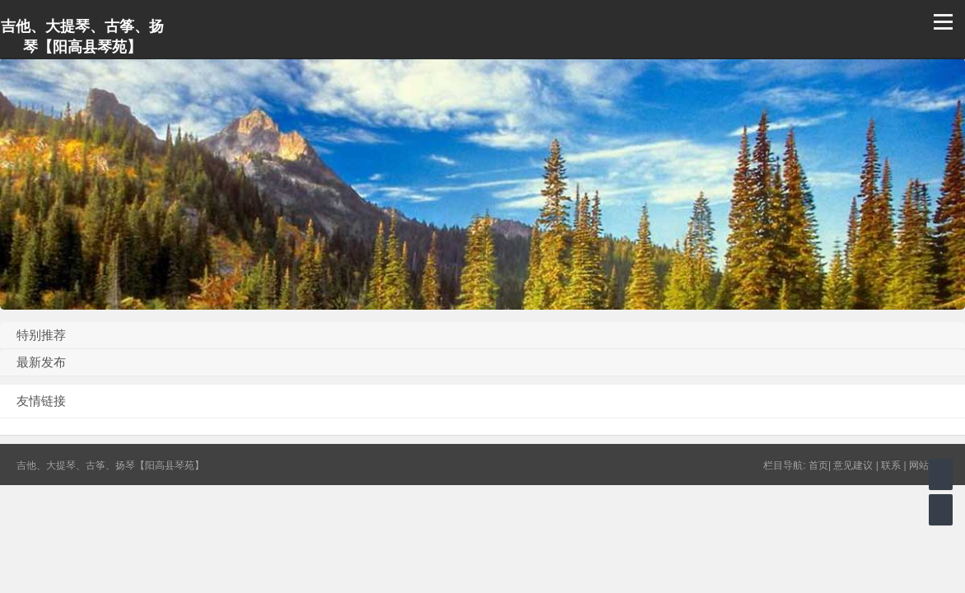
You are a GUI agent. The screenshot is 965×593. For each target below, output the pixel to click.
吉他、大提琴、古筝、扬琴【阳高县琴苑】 (82, 36)
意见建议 (853, 465)
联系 (891, 465)
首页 (818, 465)
